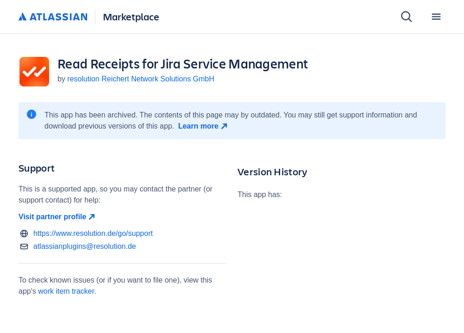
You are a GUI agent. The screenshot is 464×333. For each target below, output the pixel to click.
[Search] (406, 16)
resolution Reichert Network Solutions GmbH (140, 79)
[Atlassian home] (53, 17)
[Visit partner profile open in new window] (122, 216)
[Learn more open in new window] (204, 126)
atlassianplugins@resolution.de (84, 246)
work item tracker (66, 291)
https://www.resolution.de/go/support (93, 233)
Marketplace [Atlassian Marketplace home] (131, 16)
